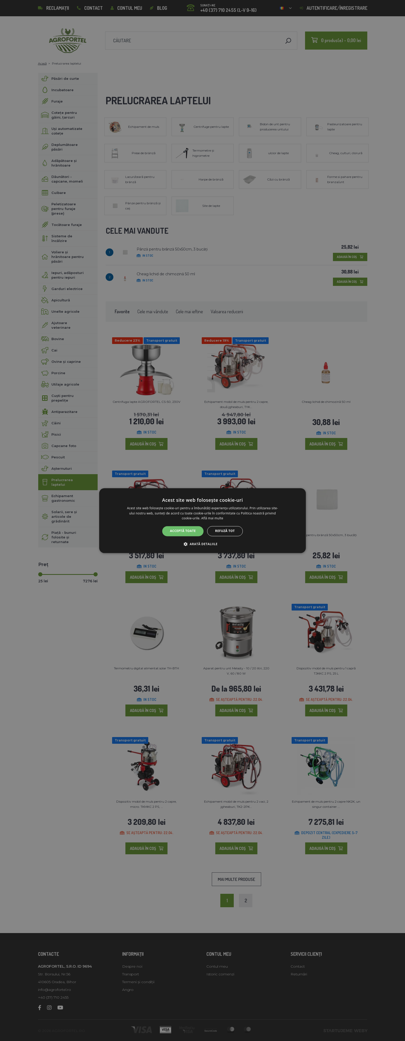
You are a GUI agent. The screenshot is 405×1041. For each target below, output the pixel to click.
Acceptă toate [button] (183, 531)
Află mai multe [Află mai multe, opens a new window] (212, 518)
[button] (202, 543)
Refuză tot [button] (225, 531)
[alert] (202, 520)
